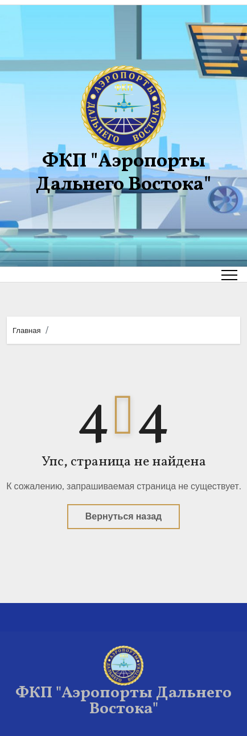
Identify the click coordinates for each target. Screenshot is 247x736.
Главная (26, 330)
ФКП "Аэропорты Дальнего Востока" (123, 173)
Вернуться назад (123, 516)
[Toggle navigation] (229, 274)
